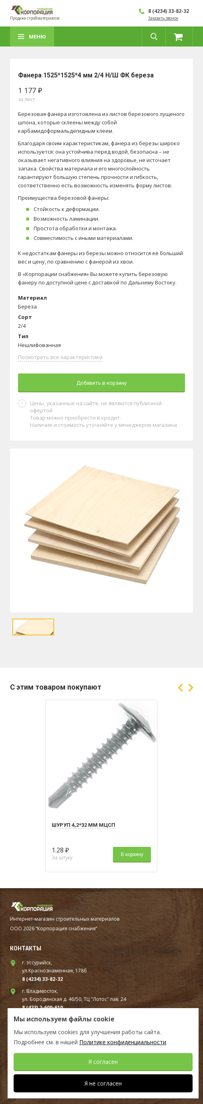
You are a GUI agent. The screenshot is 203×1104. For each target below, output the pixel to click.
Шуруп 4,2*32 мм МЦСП (83, 825)
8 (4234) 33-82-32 (168, 11)
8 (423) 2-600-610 (42, 1007)
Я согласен (103, 1061)
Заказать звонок (163, 18)
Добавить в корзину (101, 383)
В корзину (132, 854)
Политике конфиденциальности (122, 1042)
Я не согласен (103, 1083)
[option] (101, 530)
